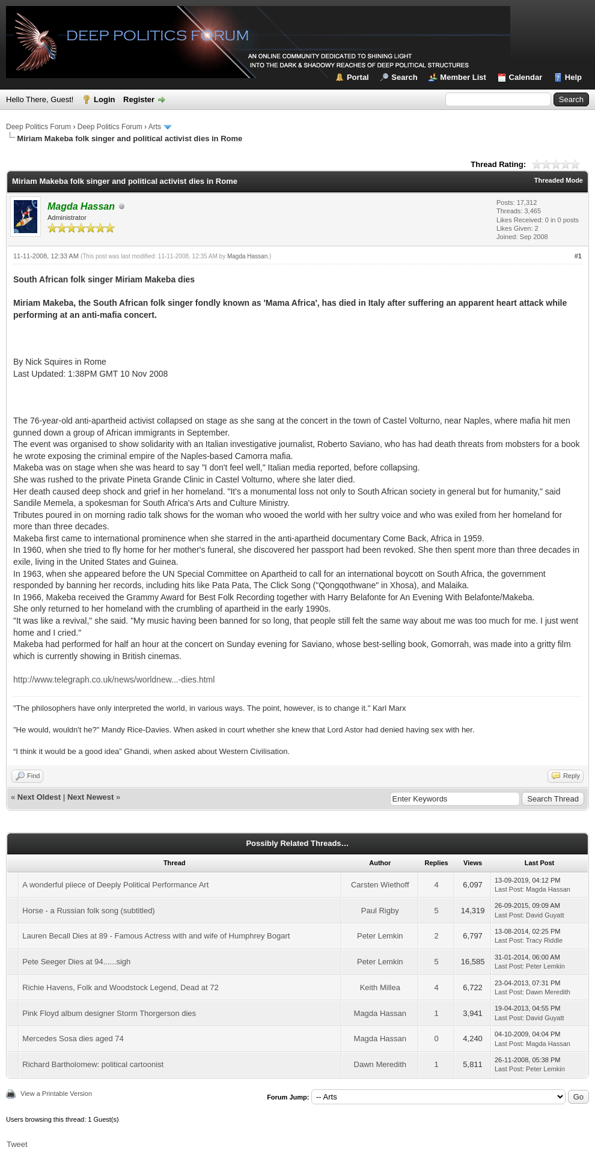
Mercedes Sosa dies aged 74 (72, 1038)
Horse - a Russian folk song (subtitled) (88, 910)
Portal (358, 77)
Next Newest (90, 796)
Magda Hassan (247, 256)
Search (404, 77)
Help (573, 77)
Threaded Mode (558, 180)
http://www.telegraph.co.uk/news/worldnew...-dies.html (114, 679)
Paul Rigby (380, 910)
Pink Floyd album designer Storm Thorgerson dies (109, 1013)
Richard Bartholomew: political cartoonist (92, 1064)
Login (104, 99)
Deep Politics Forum (38, 127)
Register (138, 99)
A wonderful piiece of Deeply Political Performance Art (115, 884)
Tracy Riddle (544, 940)
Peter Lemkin (380, 935)
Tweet (17, 1144)
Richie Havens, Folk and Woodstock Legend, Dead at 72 (120, 987)
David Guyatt (545, 915)
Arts (154, 127)
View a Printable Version (56, 1093)
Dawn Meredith (548, 992)
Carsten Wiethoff (380, 884)
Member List (463, 77)
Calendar (526, 77)
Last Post (508, 889)
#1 (578, 256)
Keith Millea (380, 987)
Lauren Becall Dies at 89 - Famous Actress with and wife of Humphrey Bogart (156, 935)
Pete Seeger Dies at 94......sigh (76, 961)
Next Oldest (39, 796)
